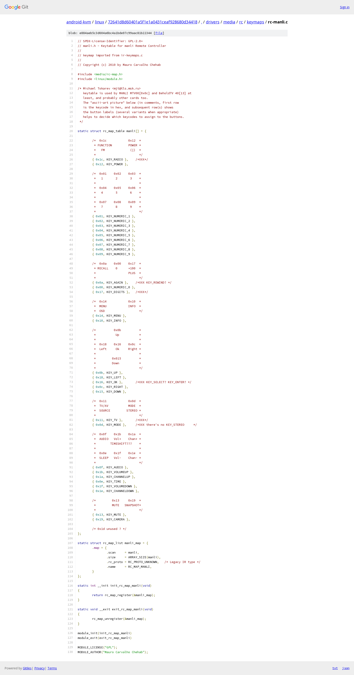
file (159, 33)
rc (241, 22)
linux (99, 22)
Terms (52, 668)
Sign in (344, 7)
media (229, 22)
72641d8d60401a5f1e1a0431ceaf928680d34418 (152, 22)
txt (335, 668)
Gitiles (27, 668)
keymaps (255, 22)
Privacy (39, 668)
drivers (212, 22)
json (345, 668)
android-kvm (78, 22)
